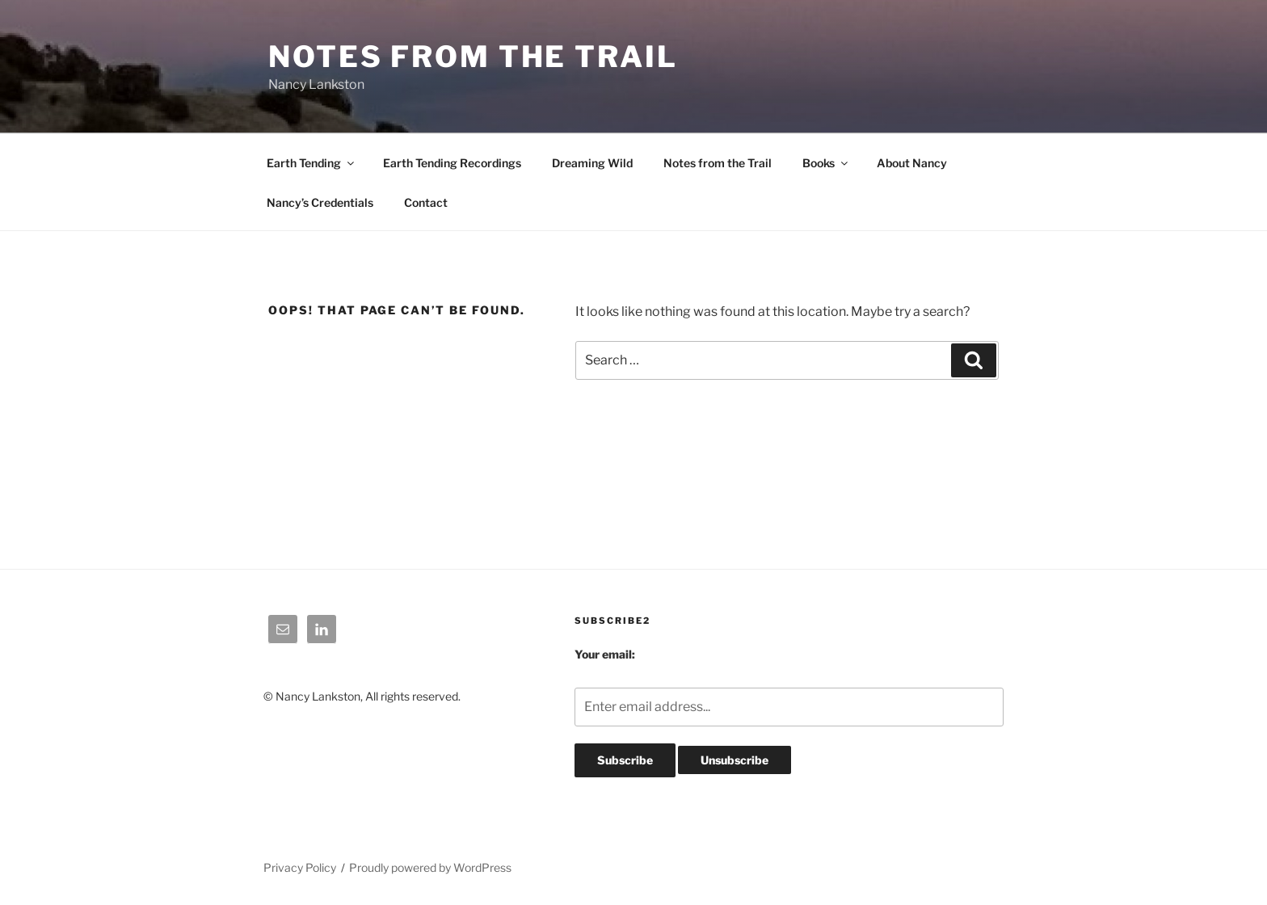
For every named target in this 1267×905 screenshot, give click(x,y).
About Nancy (912, 163)
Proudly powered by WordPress (430, 867)
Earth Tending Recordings (452, 163)
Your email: (605, 654)
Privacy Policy (299, 867)
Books (826, 163)
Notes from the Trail (717, 163)
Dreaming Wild (592, 163)
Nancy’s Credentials (320, 202)
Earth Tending (311, 163)
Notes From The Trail (473, 56)
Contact (426, 202)
